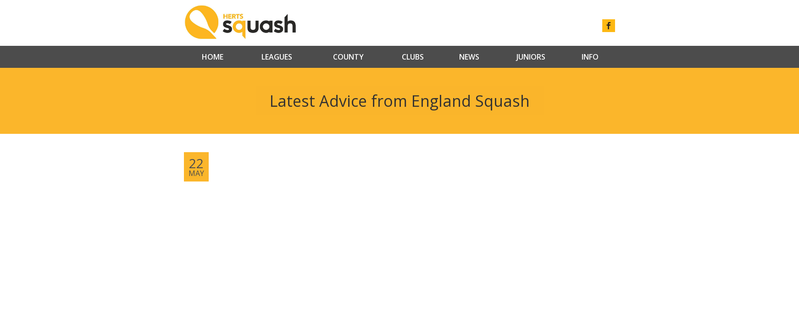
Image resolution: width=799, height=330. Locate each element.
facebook (608, 25)
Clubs (413, 57)
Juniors (530, 57)
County (348, 57)
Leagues (276, 57)
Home (212, 57)
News (469, 57)
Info (590, 57)
